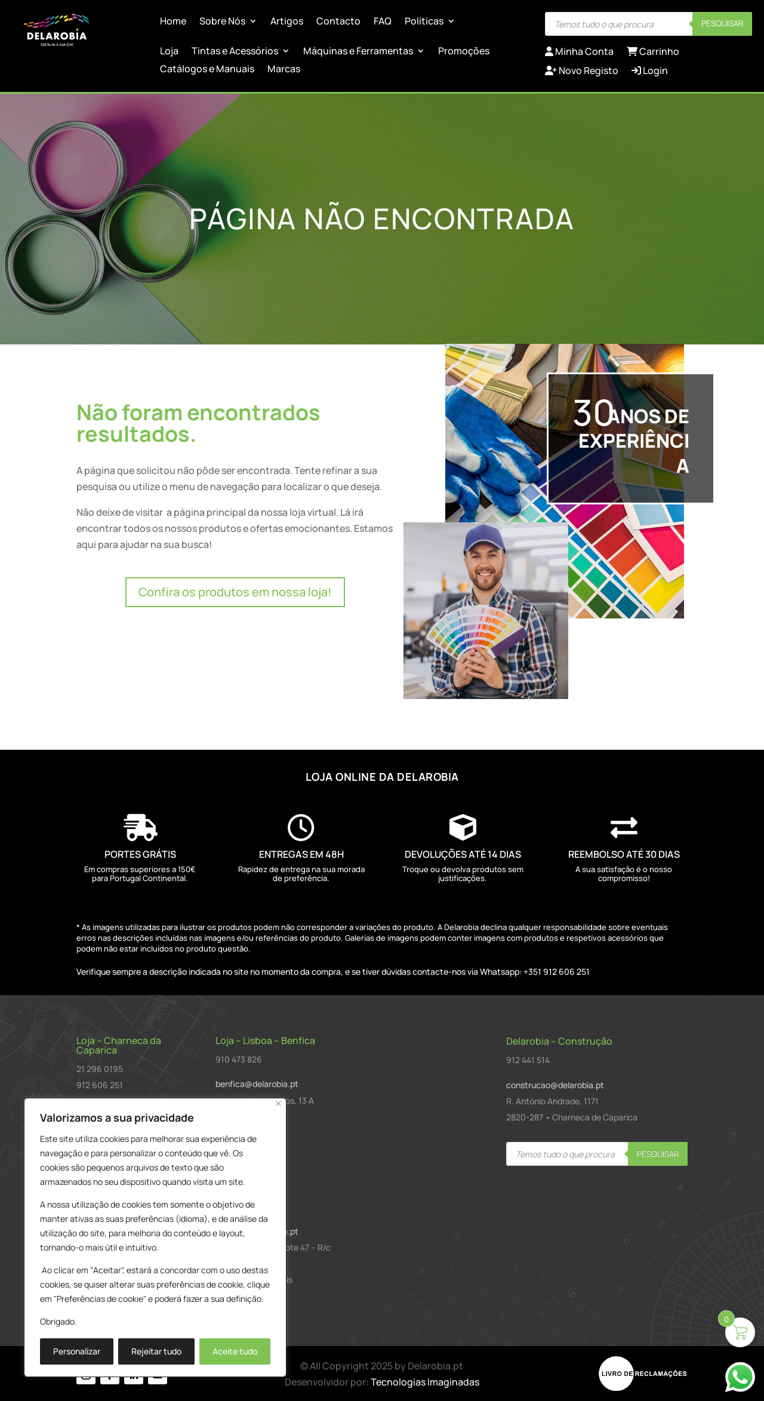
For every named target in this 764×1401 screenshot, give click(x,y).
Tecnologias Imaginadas (425, 1381)
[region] (155, 1237)
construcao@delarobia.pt (555, 1085)
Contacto (338, 22)
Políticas (424, 22)
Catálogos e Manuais (207, 69)
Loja (169, 52)
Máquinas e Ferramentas (358, 52)
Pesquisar (722, 23)
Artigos (286, 22)
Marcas (283, 69)
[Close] (278, 1103)
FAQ (383, 22)
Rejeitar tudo (156, 1351)
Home (173, 22)
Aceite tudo (234, 1351)
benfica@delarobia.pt (256, 1083)
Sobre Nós (222, 22)
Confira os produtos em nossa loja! (235, 592)
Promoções (463, 52)
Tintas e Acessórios (235, 52)
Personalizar (76, 1351)
